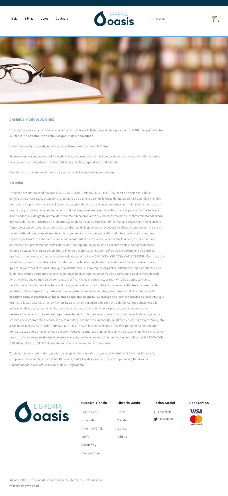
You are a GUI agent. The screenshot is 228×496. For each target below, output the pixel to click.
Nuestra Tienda (94, 403)
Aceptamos (199, 403)
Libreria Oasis (128, 403)
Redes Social (164, 403)
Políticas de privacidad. (24, 486)
